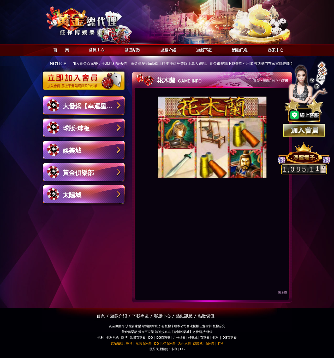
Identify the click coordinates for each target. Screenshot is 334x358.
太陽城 (72, 194)
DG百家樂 (163, 337)
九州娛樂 (179, 337)
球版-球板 (76, 128)
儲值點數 (131, 49)
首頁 (59, 49)
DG (150, 337)
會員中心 (95, 49)
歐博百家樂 (138, 337)
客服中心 (274, 49)
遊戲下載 (202, 49)
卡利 (100, 337)
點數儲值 (206, 316)
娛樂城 (72, 150)
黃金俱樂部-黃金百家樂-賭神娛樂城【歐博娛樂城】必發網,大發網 (167, 332)
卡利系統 (112, 337)
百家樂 (205, 337)
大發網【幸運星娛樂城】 (88, 109)
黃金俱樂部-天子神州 (97, 21)
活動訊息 (238, 49)
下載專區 (140, 316)
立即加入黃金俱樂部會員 (85, 78)
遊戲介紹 (167, 49)
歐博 (124, 337)
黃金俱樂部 (78, 172)
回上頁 (282, 293)
